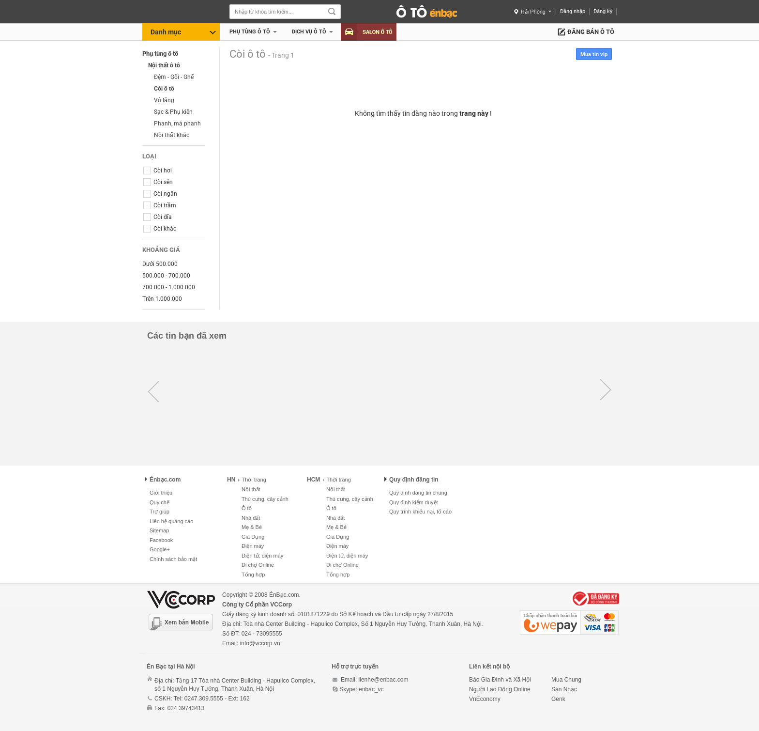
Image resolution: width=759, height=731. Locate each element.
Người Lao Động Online (500, 689)
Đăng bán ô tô (590, 31)
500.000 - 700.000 (166, 275)
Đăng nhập (572, 11)
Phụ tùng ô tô (249, 32)
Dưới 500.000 (160, 264)
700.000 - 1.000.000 (168, 287)
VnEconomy (485, 699)
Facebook (161, 540)
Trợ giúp (159, 511)
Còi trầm (159, 205)
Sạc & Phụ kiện (173, 112)
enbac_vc (371, 689)
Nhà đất (251, 518)
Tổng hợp (253, 574)
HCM (313, 479)
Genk (558, 699)
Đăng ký (602, 11)
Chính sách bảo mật (173, 559)
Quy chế (159, 502)
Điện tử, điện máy (262, 556)
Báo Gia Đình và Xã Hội (500, 679)
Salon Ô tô (368, 32)
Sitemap (159, 530)
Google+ (160, 549)
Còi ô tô (164, 88)
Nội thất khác (171, 135)
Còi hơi (157, 170)
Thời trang (252, 479)
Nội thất (251, 489)
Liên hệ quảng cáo (171, 521)
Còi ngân (160, 194)
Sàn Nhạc (564, 689)
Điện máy (253, 546)
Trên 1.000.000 (162, 299)
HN (231, 479)
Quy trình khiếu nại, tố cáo (420, 511)
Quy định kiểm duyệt (413, 502)
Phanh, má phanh (177, 123)
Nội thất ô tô (164, 65)
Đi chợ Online (258, 565)
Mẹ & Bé (252, 527)
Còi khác (159, 229)
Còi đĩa (157, 217)
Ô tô (247, 508)
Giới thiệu (161, 493)
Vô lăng (164, 100)
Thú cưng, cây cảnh (265, 499)
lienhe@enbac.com (384, 679)
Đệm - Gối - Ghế (174, 77)
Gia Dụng (253, 537)
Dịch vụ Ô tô (309, 32)
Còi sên (158, 182)
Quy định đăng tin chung (418, 493)
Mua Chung (566, 679)
